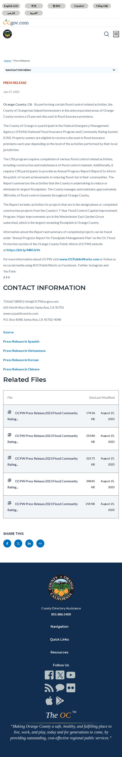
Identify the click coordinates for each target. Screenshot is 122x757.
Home (7, 60)
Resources (59, 652)
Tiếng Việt (102, 5)
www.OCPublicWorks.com (79, 259)
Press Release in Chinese (21, 369)
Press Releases (22, 60)
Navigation (59, 627)
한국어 (56, 5)
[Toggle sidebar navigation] (61, 70)
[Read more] (16, 23)
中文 (33, 5)
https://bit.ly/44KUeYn (23, 250)
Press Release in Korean (21, 360)
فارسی (11, 12)
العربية (33, 12)
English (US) (11, 5)
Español (79, 5)
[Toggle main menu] (116, 34)
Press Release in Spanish (21, 341)
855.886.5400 (61, 614)
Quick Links (59, 639)
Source (8, 332)
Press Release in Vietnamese (24, 350)
